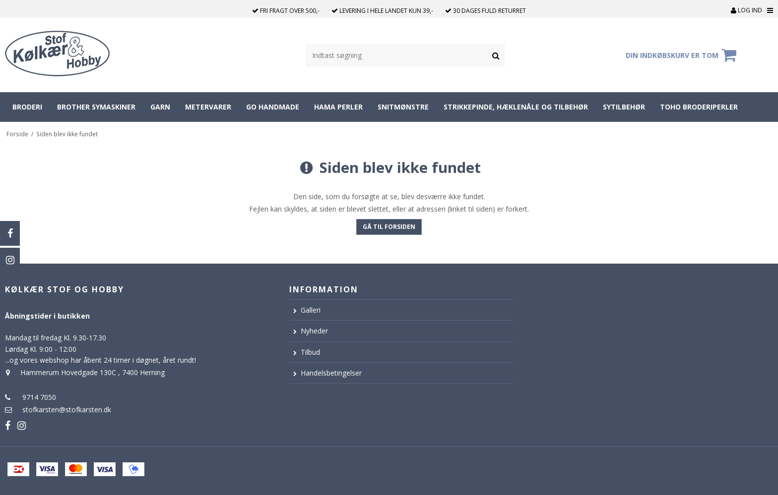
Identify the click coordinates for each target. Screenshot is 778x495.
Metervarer (208, 106)
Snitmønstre (403, 106)
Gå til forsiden (389, 226)
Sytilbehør (624, 106)
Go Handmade (272, 106)
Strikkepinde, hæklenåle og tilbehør (516, 106)
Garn (160, 106)
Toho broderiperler (699, 106)
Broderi (27, 106)
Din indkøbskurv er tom (682, 55)
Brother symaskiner (96, 106)
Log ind (746, 10)
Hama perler (338, 106)
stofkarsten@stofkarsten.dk (66, 409)
